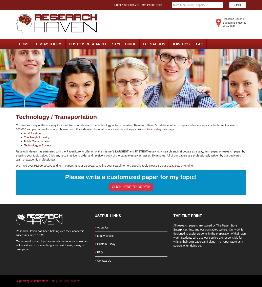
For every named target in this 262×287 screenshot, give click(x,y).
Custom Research (87, 44)
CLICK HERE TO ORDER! (131, 187)
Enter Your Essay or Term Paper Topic (138, 4)
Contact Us (104, 260)
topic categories (157, 129)
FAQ (199, 44)
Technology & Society (37, 145)
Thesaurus (154, 44)
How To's (181, 44)
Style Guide (124, 44)
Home (24, 44)
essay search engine (180, 165)
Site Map (63, 281)
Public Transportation (37, 141)
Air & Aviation (32, 133)
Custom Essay (106, 244)
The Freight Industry (36, 137)
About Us (103, 227)
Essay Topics (49, 44)
